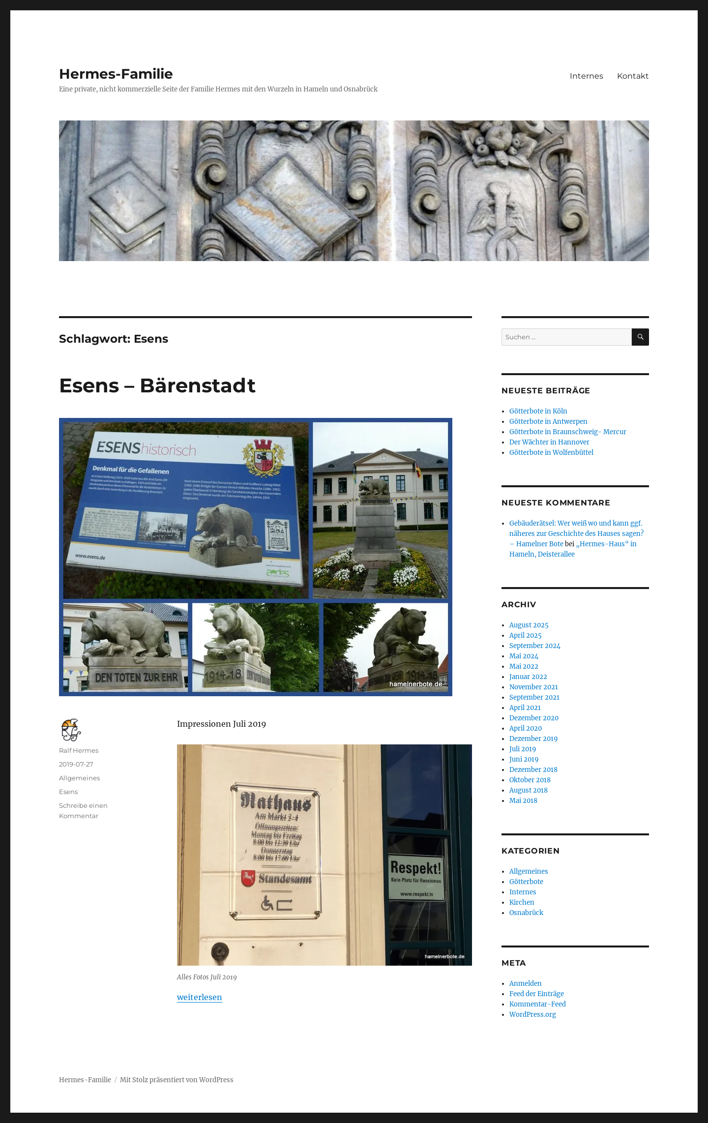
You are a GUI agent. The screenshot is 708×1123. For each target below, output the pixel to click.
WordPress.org (532, 1014)
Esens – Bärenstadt (157, 385)
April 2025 (525, 635)
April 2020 (525, 728)
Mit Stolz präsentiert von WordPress (177, 1080)
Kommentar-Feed (537, 1004)
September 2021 (534, 697)
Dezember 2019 (533, 739)
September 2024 (534, 646)
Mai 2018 (523, 801)
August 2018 (528, 790)
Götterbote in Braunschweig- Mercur (567, 432)
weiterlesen (199, 997)
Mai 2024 (523, 656)
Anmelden (525, 983)
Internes (586, 76)
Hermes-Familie (116, 73)
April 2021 (525, 708)
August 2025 (529, 625)
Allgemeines (79, 778)
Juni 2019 (524, 759)
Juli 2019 (522, 749)
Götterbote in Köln (538, 411)
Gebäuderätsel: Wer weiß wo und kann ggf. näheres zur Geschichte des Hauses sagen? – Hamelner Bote (576, 533)
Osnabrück (526, 913)
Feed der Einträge (536, 994)
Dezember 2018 (533, 770)
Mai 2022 (523, 666)
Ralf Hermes (78, 750)
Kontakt (633, 76)
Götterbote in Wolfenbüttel (551, 452)
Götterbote (526, 882)
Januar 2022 (528, 677)
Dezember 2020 (534, 718)
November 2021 (533, 687)
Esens (68, 792)
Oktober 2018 (530, 780)
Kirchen (521, 902)
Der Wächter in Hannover (549, 442)
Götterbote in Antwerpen (548, 421)
